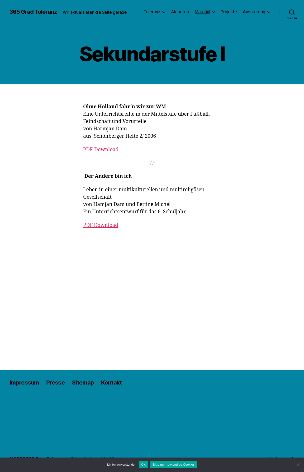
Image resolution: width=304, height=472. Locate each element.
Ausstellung (254, 11)
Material (202, 11)
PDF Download (100, 225)
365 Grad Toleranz (33, 12)
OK (143, 464)
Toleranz (152, 11)
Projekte (229, 11)
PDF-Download (101, 150)
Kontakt (111, 382)
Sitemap (83, 382)
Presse (55, 382)
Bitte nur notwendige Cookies (174, 464)
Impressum (24, 382)
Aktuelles (180, 11)
